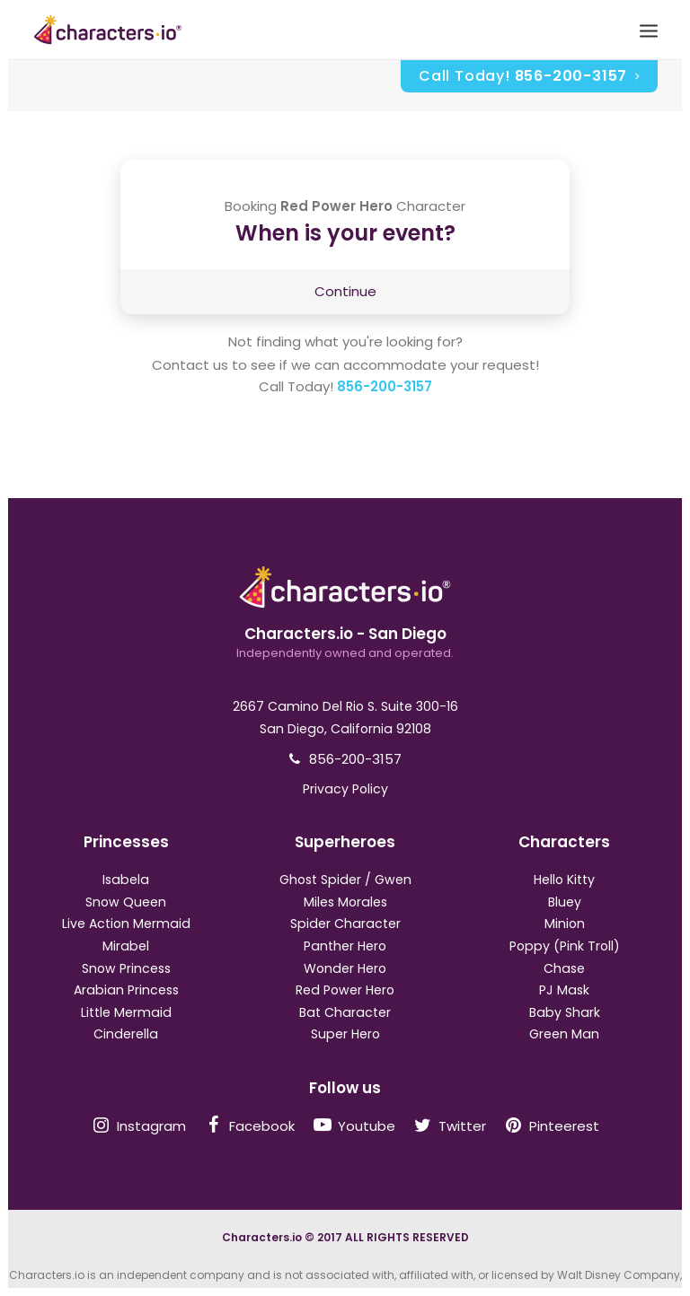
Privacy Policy (345, 789)
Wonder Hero (345, 968)
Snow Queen (125, 902)
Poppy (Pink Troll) (564, 946)
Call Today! (529, 76)
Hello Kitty (564, 880)
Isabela (125, 880)
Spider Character (345, 924)
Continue (345, 291)
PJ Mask (564, 990)
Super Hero (345, 1034)
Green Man (564, 1034)
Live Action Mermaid (126, 924)
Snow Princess (126, 968)
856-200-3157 (384, 386)
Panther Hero (345, 946)
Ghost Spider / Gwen (345, 880)
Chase (564, 968)
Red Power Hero (345, 990)
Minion (564, 924)
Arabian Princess (126, 990)
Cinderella (125, 1034)
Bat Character (345, 1012)
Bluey (564, 902)
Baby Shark (564, 1012)
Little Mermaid (126, 1012)
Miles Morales (345, 902)
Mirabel (125, 946)
